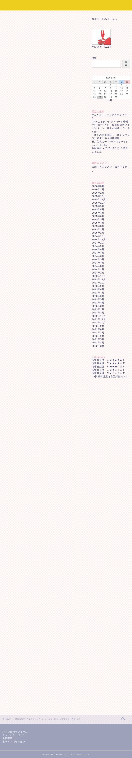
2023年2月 (98, 309)
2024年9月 (98, 246)
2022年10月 (99, 322)
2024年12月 (99, 236)
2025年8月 (98, 209)
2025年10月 (99, 202)
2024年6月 (98, 256)
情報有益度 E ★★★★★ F (108, 359)
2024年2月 (98, 269)
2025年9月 (98, 206)
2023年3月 (98, 306)
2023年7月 (98, 292)
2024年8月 (98, 249)
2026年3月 (98, 186)
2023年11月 (99, 279)
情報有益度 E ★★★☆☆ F (108, 366)
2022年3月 (98, 346)
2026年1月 (98, 192)
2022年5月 (98, 339)
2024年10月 (99, 242)
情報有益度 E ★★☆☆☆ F (108, 369)
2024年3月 (98, 266)
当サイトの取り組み (13, 741)
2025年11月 (99, 199)
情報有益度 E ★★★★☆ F (108, 363)
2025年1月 (98, 232)
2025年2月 (98, 229)
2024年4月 (98, 262)
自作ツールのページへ (104, 19)
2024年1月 (98, 272)
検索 (94, 58)
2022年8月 (98, 329)
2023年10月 (99, 282)
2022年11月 (99, 319)
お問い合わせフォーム (15, 731)
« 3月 (109, 100)
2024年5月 (98, 259)
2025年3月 (98, 226)
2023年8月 (98, 289)
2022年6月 (98, 336)
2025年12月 (99, 196)
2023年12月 (99, 276)
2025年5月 (98, 219)
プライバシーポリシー (15, 735)
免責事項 (7, 738)
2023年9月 (98, 286)
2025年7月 (98, 212)
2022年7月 (98, 332)
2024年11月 (99, 239)
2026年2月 (98, 189)
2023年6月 (98, 296)
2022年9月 (98, 326)
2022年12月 (99, 316)
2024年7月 (98, 252)
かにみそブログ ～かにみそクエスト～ (66, 5)
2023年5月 (98, 299)
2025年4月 (98, 222)
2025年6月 (98, 216)
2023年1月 (98, 312)
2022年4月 (98, 342)
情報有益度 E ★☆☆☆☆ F (14, 20)
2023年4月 (98, 302)
